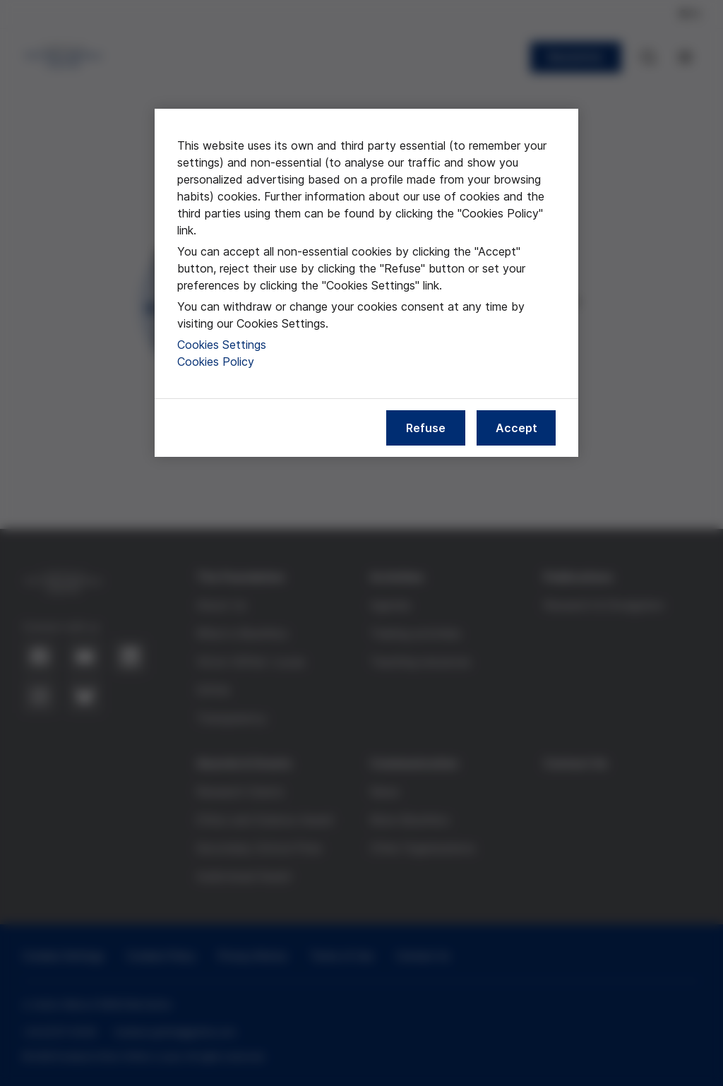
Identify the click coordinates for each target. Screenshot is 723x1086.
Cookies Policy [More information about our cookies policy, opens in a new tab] (215, 361)
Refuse (426, 428)
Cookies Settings (221, 345)
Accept (516, 428)
